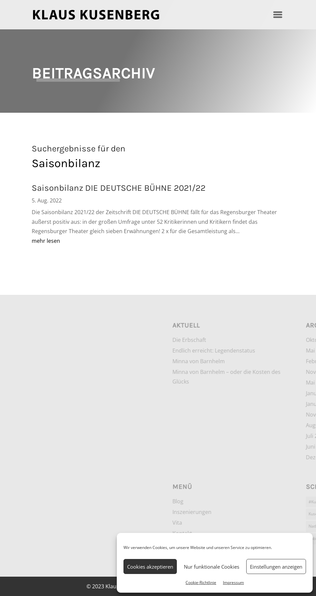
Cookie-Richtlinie (201, 582)
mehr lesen (46, 240)
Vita (236, 522)
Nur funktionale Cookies (211, 566)
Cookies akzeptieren (150, 566)
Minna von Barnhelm (258, 361)
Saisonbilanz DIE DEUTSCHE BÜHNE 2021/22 (119, 188)
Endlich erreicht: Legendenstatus (273, 350)
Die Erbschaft (248, 340)
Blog (237, 501)
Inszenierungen (251, 512)
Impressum (233, 582)
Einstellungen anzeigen (276, 566)
